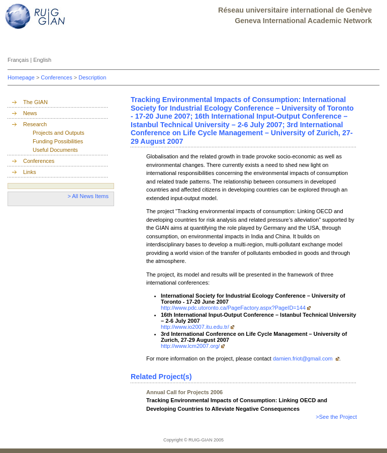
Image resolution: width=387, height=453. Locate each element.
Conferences (57, 77)
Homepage (22, 77)
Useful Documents (55, 150)
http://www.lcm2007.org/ (190, 346)
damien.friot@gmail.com (303, 358)
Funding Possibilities (58, 141)
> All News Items (88, 196)
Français (19, 60)
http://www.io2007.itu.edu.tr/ (195, 327)
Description (92, 77)
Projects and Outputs (58, 133)
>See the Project (336, 417)
